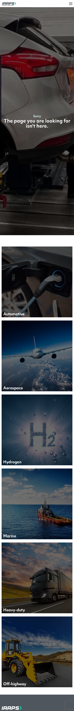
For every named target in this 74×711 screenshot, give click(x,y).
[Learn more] (37, 282)
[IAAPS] (8, 4)
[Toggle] (70, 3)
